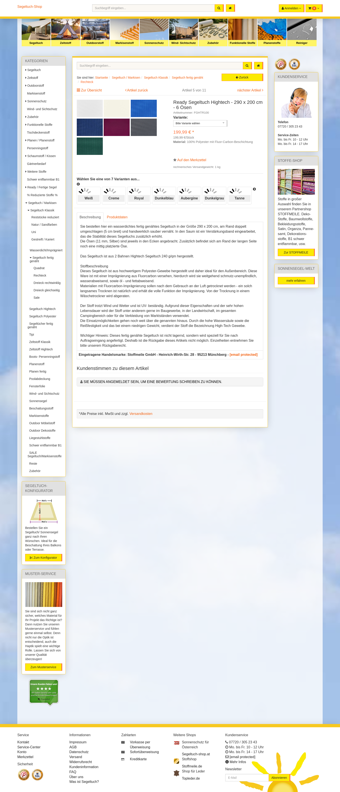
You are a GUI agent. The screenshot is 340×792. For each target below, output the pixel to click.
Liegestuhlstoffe (39, 438)
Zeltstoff (65, 43)
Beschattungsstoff (40, 408)
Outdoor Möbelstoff (41, 423)
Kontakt (23, 742)
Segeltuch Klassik (41, 210)
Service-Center (29, 747)
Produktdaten (117, 217)
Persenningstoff (36, 148)
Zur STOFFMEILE (296, 252)
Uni (33, 232)
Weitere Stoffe (35, 171)
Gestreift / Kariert (42, 239)
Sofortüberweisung (144, 752)
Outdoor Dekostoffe (42, 430)
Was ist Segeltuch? (84, 782)
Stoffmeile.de (192, 766)
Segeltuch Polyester (42, 316)
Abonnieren (279, 777)
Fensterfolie (36, 386)
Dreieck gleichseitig (46, 290)
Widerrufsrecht (80, 762)
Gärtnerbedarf (35, 164)
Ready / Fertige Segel (41, 187)
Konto (21, 752)
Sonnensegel (37, 401)
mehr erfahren (296, 280)
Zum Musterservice (43, 667)
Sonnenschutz (154, 43)
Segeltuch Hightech (42, 309)
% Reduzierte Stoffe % (41, 195)
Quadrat (38, 268)
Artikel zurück (137, 90)
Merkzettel (25, 757)
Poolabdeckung (39, 379)
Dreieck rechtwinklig (46, 283)
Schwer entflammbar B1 (42, 179)
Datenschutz (79, 752)
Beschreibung (90, 217)
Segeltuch (36, 43)
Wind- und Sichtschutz (41, 109)
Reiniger (301, 43)
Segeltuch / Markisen (41, 203)
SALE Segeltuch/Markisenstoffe (45, 454)
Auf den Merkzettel (191, 160)
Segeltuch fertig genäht (42, 259)
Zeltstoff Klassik (39, 342)
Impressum (78, 742)
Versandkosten (140, 414)
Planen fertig (37, 371)
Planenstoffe (271, 43)
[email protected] (244, 354)
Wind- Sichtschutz (183, 43)
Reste (32, 463)
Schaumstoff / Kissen (40, 156)
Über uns (76, 777)
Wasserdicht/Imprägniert (46, 248)
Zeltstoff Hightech (40, 349)
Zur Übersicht (91, 90)
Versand (75, 757)
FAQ (72, 772)
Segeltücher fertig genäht (40, 325)
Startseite (101, 77)
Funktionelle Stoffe (242, 43)
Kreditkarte (138, 759)
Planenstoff (36, 364)
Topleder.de (191, 778)
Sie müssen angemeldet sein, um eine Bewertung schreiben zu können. (152, 382)
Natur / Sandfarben (43, 224)
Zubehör (213, 43)
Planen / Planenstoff (39, 140)
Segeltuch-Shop (29, 6)
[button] (314, 8)
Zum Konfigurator (43, 557)
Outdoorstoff (95, 43)
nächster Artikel (249, 90)
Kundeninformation (83, 767)
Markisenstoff (124, 43)
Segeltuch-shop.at (196, 754)
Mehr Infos (238, 762)
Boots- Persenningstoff (44, 356)
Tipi (31, 334)
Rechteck (39, 275)
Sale (36, 297)
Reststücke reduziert (44, 217)
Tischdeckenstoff (37, 132)
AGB (73, 747)
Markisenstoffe (38, 416)
